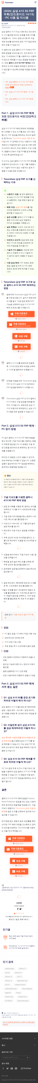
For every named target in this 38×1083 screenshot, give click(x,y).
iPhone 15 (8, 977)
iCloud (18, 993)
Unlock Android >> (13, 1013)
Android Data (9, 969)
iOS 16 (7, 985)
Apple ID (8, 993)
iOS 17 (19, 977)
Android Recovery (11, 989)
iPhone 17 (22, 969)
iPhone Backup (27, 989)
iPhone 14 (8, 981)
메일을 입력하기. (16, 1057)
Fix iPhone (8, 1001)
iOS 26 (7, 973)
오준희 (6, 23)
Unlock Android (6, 27)
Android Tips (22, 997)
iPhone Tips (9, 997)
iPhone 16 (18, 973)
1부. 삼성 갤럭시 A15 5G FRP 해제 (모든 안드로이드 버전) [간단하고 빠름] (19, 85)
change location (20, 985)
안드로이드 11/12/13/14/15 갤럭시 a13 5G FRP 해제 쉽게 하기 (22, 947)
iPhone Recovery (23, 1001)
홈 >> (4, 1013)
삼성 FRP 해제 (21, 207)
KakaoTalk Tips (22, 981)
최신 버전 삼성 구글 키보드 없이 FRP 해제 (21, 937)
